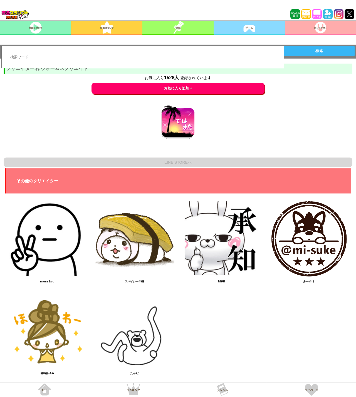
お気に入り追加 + (178, 88)
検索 (319, 51)
